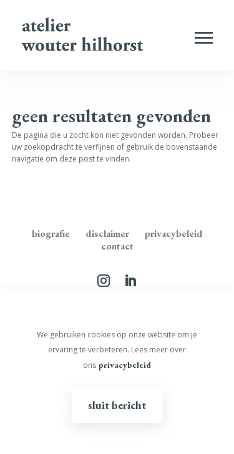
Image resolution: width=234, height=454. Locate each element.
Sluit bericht (117, 405)
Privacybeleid (174, 233)
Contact (117, 246)
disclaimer (107, 233)
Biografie (51, 233)
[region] (117, 371)
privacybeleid (125, 364)
